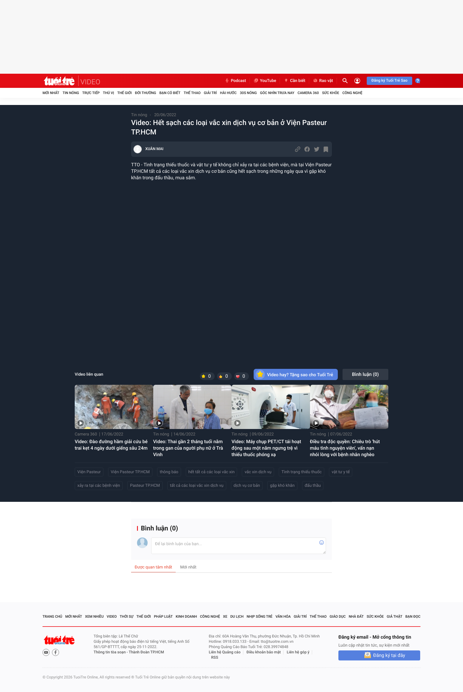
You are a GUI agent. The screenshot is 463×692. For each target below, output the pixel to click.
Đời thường (145, 93)
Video (112, 616)
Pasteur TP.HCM (145, 485)
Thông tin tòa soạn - (111, 652)
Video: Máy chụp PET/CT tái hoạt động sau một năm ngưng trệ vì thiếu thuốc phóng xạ (266, 448)
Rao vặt (323, 81)
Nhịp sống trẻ (260, 616)
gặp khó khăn (282, 485)
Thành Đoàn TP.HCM (146, 652)
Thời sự (126, 616)
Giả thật (394, 616)
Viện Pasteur (89, 472)
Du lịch (237, 616)
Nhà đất (356, 616)
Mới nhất (51, 93)
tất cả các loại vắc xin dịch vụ (197, 485)
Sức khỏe (330, 93)
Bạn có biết (169, 93)
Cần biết (294, 81)
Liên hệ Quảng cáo (225, 652)
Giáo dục (337, 616)
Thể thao (192, 93)
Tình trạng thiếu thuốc (301, 472)
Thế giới (124, 93)
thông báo (169, 472)
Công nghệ (352, 93)
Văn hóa (283, 616)
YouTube (264, 81)
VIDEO (90, 82)
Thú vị (108, 93)
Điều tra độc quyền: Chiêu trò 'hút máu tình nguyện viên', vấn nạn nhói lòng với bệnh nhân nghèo (345, 448)
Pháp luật (163, 616)
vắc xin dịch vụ (257, 472)
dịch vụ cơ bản (247, 485)
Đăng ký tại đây (389, 655)
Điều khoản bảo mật (264, 652)
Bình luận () (365, 374)
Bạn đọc (412, 616)
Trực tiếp (91, 93)
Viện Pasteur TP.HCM (130, 472)
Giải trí (210, 93)
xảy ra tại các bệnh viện (98, 485)
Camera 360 (308, 93)
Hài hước (228, 93)
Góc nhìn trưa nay (277, 93)
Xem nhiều (94, 616)
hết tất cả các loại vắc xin (211, 472)
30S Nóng (248, 93)
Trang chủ (52, 616)
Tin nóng (71, 93)
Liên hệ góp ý (298, 652)
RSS (214, 657)
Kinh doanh (186, 616)
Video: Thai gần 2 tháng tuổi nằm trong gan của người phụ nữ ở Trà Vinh (188, 448)
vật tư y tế (341, 472)
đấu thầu (313, 485)
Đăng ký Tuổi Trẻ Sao (389, 80)
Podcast (235, 81)
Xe (225, 616)
